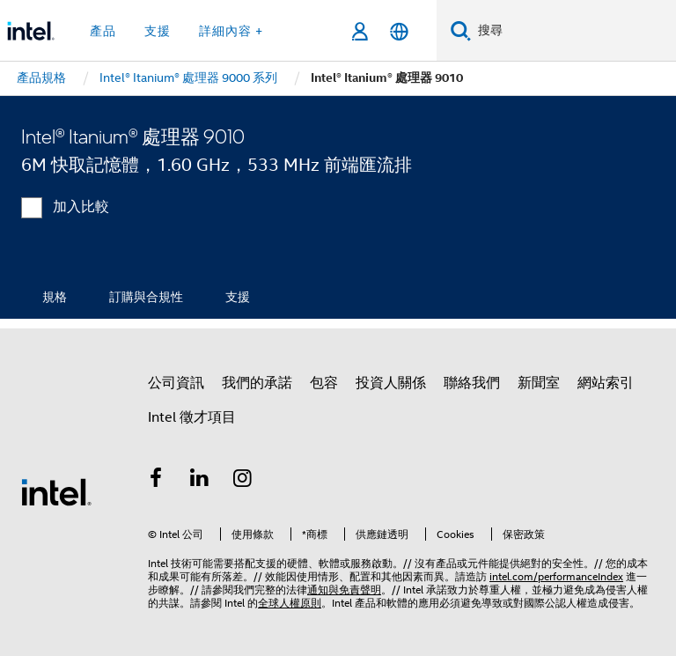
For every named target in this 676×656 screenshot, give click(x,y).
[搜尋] (461, 30)
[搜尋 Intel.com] (573, 30)
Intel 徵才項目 (192, 417)
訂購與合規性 (146, 297)
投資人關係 (391, 383)
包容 (324, 383)
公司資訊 (176, 383)
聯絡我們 (472, 383)
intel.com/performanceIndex (556, 576)
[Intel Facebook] (156, 481)
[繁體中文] (399, 31)
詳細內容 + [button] (231, 31)
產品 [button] (103, 31)
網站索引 (605, 383)
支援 (237, 297)
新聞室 (539, 383)
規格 (54, 297)
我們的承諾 (257, 383)
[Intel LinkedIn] (200, 481)
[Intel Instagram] (243, 481)
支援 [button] (157, 31)
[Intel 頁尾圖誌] (56, 491)
